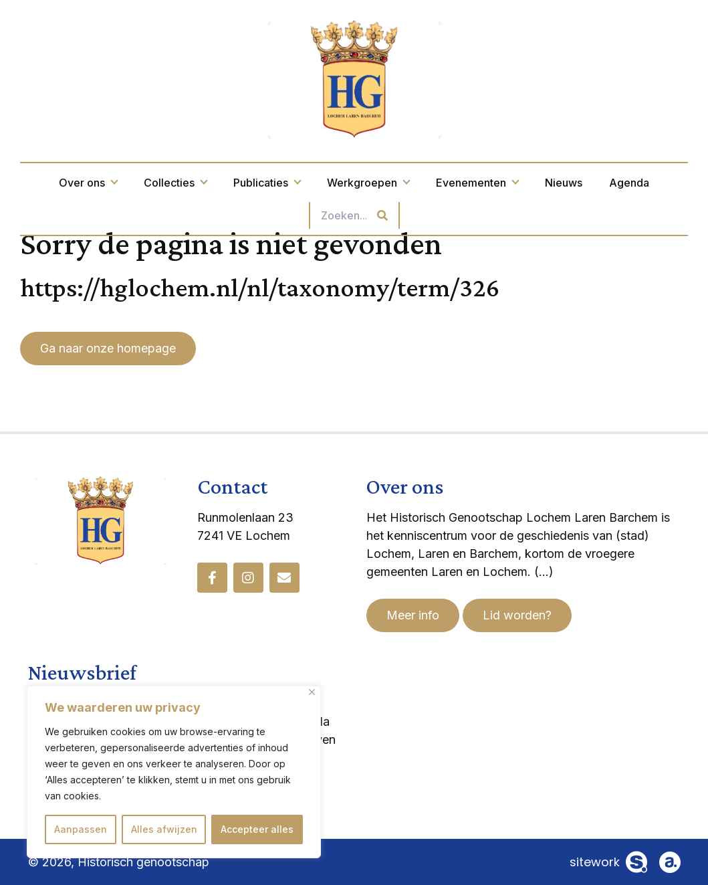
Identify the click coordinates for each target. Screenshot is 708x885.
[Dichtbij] (312, 692)
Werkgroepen (368, 182)
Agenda (629, 182)
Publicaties (266, 182)
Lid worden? (517, 615)
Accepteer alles (257, 829)
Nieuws (563, 182)
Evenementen (477, 182)
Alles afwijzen (164, 829)
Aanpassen (80, 829)
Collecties (175, 182)
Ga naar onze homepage (108, 348)
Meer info (412, 615)
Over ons (88, 182)
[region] (174, 772)
